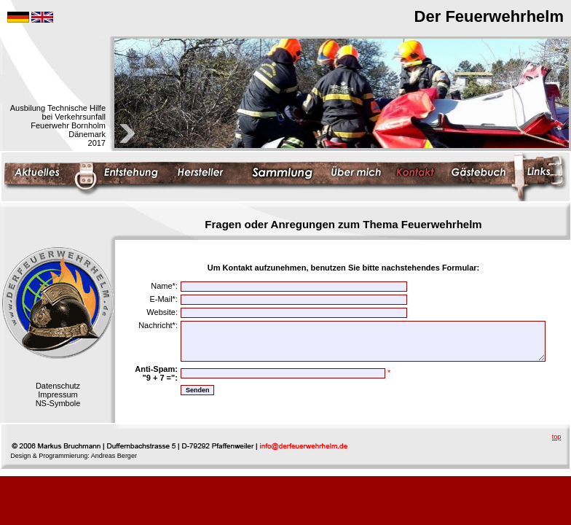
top (557, 436)
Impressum (57, 394)
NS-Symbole (58, 403)
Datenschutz (58, 385)
